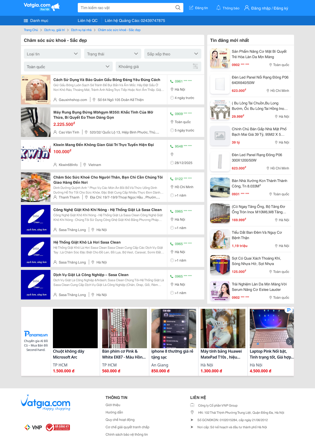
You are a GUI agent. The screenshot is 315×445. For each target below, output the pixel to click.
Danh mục (36, 20)
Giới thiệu (113, 404)
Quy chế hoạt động (120, 419)
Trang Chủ (31, 29)
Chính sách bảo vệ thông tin (127, 434)
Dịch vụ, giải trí (54, 29)
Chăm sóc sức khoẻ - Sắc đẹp (119, 29)
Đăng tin (198, 7)
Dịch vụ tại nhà (81, 29)
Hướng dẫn (114, 412)
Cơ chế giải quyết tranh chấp (127, 426)
